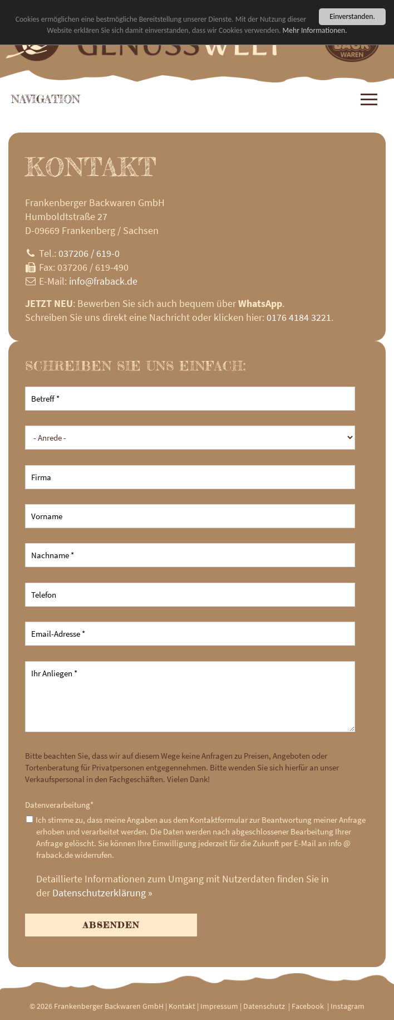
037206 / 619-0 (89, 253)
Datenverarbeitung (59, 804)
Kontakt (182, 1006)
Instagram (348, 1006)
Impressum (219, 1006)
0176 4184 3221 (299, 317)
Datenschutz (264, 1006)
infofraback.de (103, 281)
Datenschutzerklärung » (102, 892)
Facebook (308, 1006)
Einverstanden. (352, 16)
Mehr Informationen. (315, 30)
